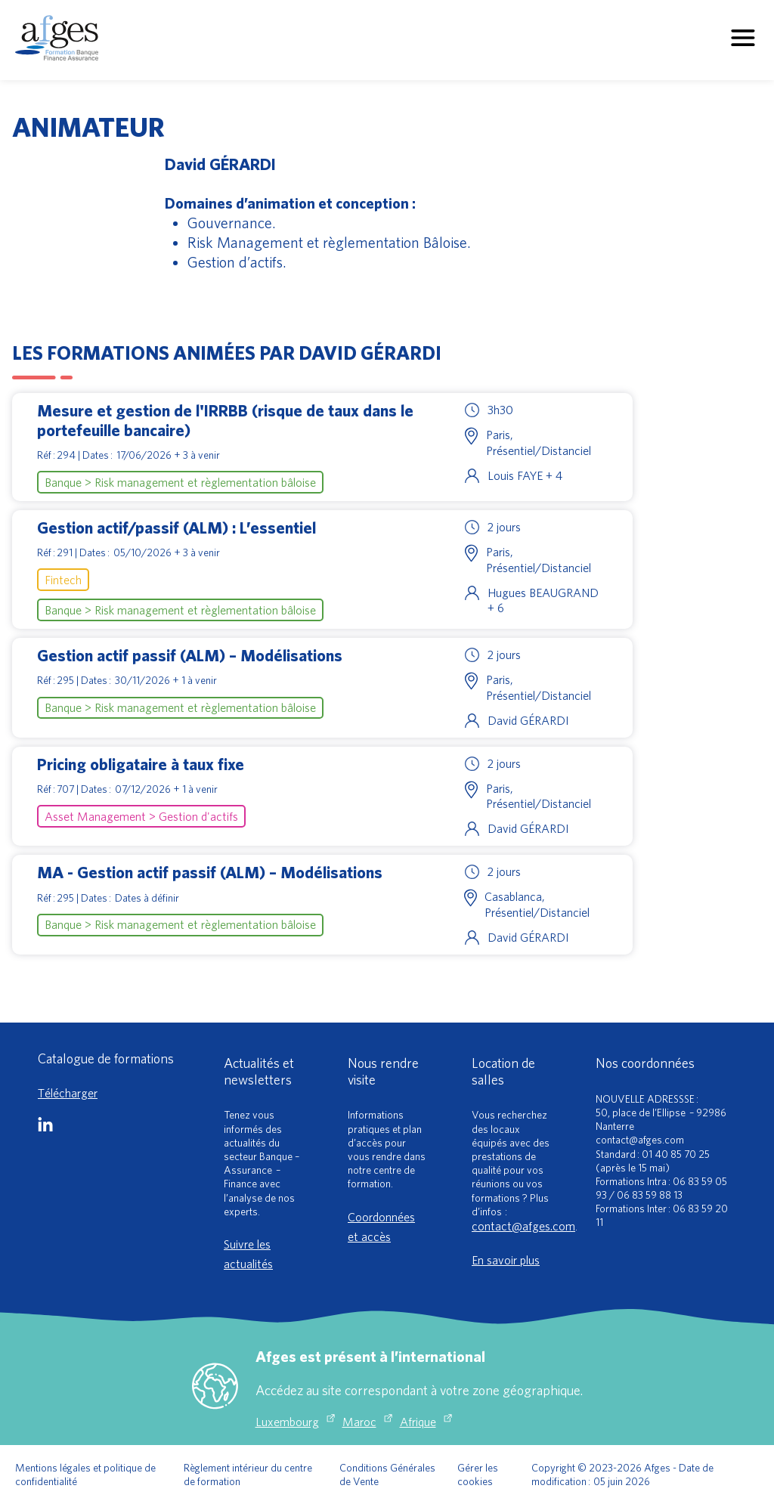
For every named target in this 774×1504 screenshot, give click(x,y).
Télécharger (68, 1093)
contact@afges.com (523, 1226)
